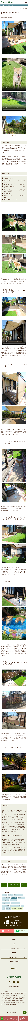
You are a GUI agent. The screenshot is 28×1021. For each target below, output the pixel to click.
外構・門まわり (6, 897)
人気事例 (14, 908)
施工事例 (2, 5)
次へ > (23, 884)
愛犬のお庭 (14, 897)
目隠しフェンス (6, 903)
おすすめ (20, 908)
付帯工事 (8, 908)
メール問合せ (8, 930)
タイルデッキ (5, 900)
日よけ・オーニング (15, 905)
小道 (22, 905)
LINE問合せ (22, 930)
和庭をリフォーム (18, 895)
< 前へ (4, 884)
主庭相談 (4, 895)
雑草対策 (10, 895)
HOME (14, 968)
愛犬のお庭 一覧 (9, 5)
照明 (3, 908)
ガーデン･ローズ (15, 903)
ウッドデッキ (13, 900)
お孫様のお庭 (21, 897)
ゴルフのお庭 (5, 905)
